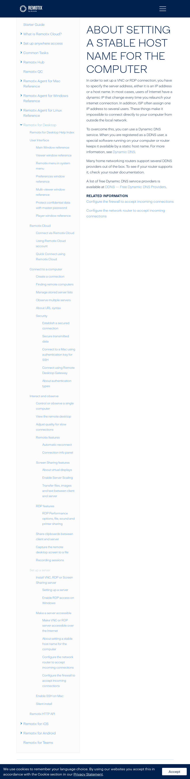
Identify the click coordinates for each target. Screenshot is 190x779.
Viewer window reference (54, 155)
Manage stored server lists (54, 292)
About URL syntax (48, 308)
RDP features (45, 506)
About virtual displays (57, 470)
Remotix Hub (33, 62)
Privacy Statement (88, 774)
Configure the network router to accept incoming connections (58, 662)
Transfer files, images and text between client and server (58, 490)
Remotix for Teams (38, 742)
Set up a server (40, 570)
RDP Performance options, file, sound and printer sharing (58, 518)
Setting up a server (55, 590)
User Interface (39, 140)
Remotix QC (33, 71)
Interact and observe (44, 396)
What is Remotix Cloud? (42, 33)
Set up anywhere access (43, 43)
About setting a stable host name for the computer (57, 643)
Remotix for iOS (35, 723)
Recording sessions (50, 560)
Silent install (44, 704)
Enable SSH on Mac (49, 696)
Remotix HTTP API (42, 714)
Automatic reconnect (57, 444)
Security (41, 316)
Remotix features (48, 437)
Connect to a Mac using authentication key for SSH (58, 354)
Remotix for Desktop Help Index (52, 132)
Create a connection (50, 276)
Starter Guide (34, 24)
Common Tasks (35, 52)
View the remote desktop (53, 416)
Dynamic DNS (124, 151)
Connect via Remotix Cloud (55, 233)
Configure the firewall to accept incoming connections (58, 680)
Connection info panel (57, 452)
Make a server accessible (53, 613)
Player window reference (53, 215)
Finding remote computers (55, 284)
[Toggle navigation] (162, 8)
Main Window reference (52, 147)
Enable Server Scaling (57, 477)
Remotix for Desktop (39, 124)
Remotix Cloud (40, 226)
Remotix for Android (39, 733)
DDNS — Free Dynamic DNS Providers (135, 186)
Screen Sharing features (53, 462)
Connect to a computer (46, 269)
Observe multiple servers (53, 300)
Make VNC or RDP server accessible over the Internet (58, 625)
